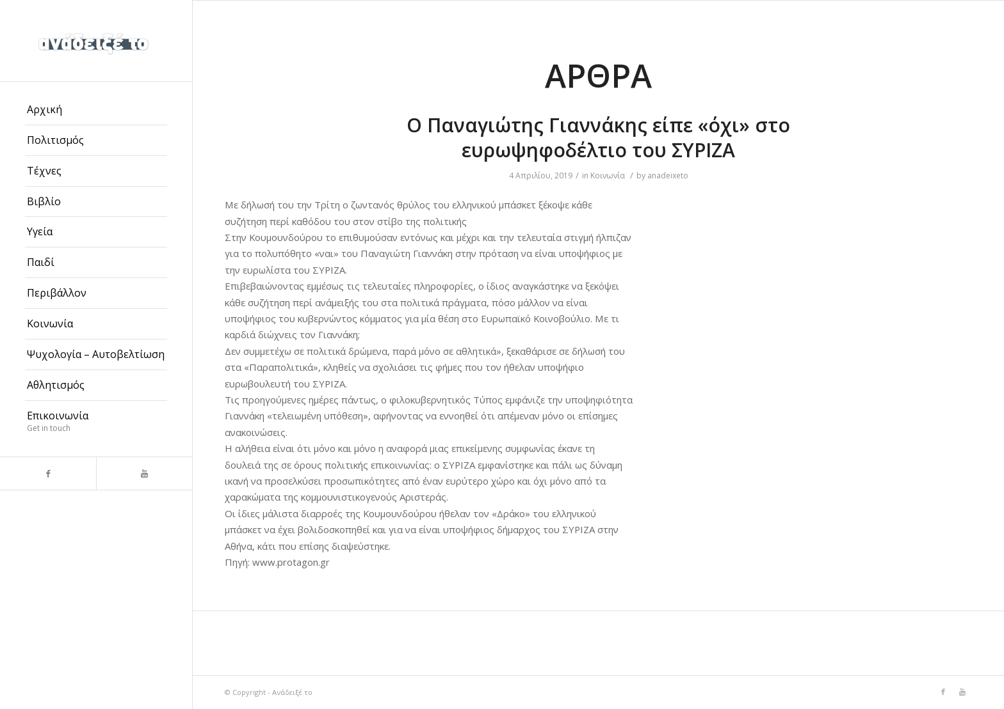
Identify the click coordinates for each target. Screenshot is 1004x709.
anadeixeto (667, 175)
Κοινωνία (607, 175)
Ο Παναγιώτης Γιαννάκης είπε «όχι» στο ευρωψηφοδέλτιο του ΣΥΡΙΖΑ (598, 137)
